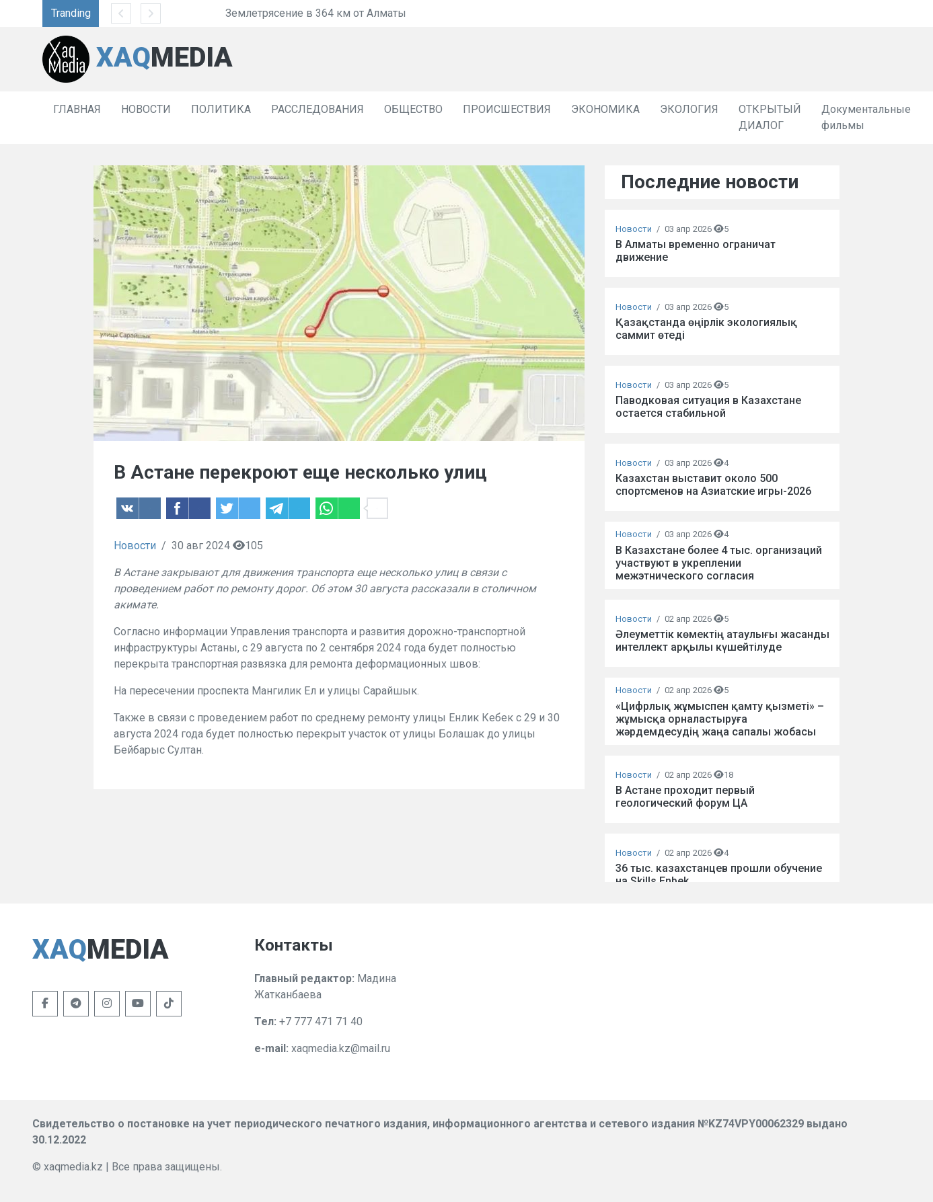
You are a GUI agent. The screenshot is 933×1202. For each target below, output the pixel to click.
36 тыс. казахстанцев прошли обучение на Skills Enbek (718, 874)
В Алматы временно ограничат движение (695, 251)
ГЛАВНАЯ (77, 109)
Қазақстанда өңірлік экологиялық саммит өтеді (706, 329)
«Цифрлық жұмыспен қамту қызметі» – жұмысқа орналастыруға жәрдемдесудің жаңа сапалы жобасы (719, 719)
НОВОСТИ (146, 109)
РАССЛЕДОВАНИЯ (317, 109)
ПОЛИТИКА (221, 109)
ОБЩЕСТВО (413, 109)
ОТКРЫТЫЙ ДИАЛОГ (770, 117)
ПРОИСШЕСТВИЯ (507, 109)
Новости (135, 545)
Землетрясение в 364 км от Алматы (374, 13)
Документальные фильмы (866, 117)
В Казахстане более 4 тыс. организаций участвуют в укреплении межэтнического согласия (718, 563)
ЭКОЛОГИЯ (689, 109)
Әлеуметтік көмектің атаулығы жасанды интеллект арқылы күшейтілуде (722, 640)
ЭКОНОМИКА (605, 109)
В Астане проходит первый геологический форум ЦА (685, 796)
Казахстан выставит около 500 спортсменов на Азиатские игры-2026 (713, 484)
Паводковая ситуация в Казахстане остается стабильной (708, 406)
